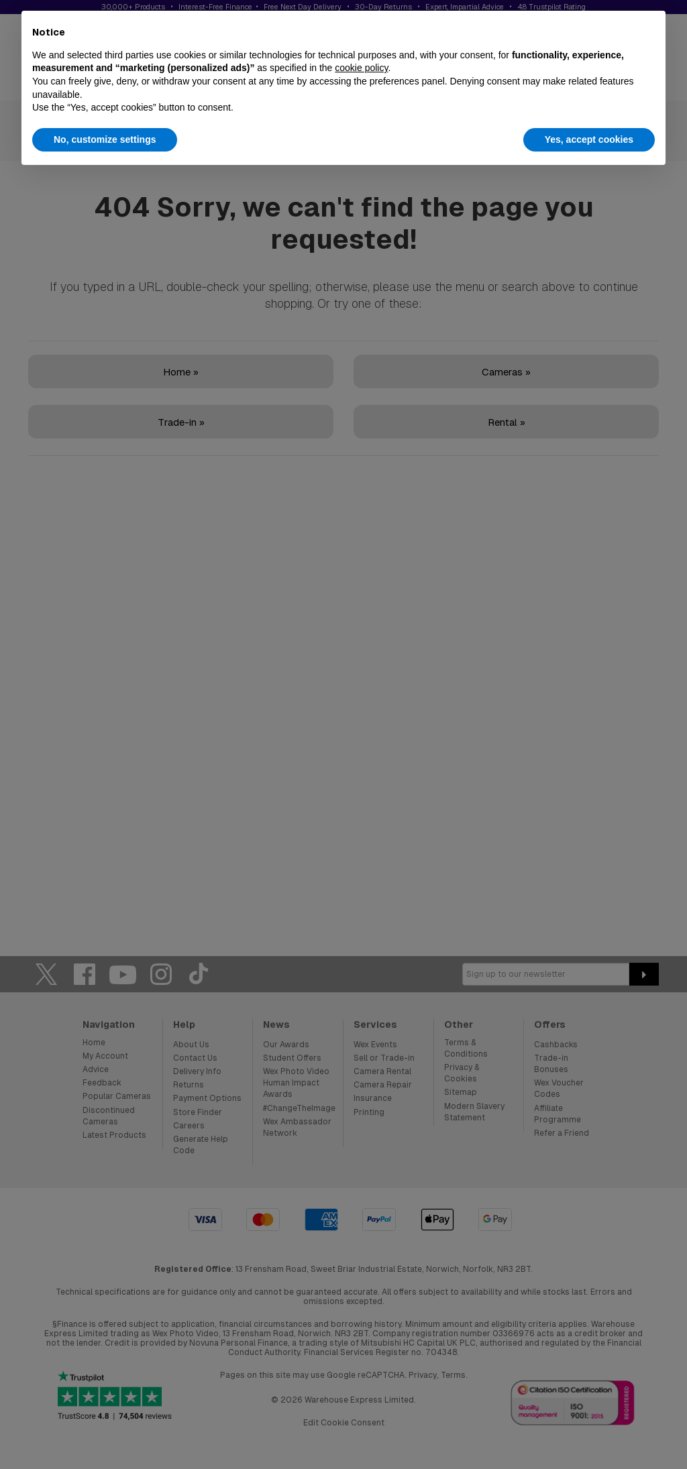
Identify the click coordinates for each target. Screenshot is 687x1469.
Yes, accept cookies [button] (589, 139)
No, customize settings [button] (105, 139)
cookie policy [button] (361, 67)
